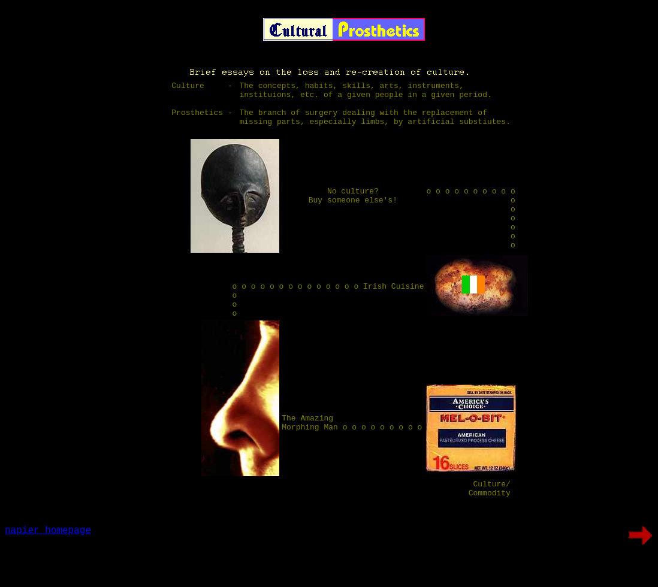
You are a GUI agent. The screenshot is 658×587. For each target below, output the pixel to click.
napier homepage (48, 572)
